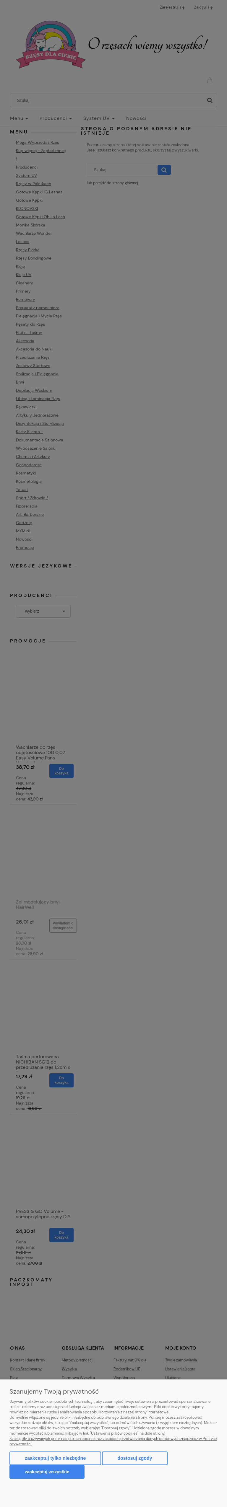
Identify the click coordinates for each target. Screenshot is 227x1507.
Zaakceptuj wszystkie (47, 1471)
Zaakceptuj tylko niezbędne (55, 1458)
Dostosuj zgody (134, 1458)
